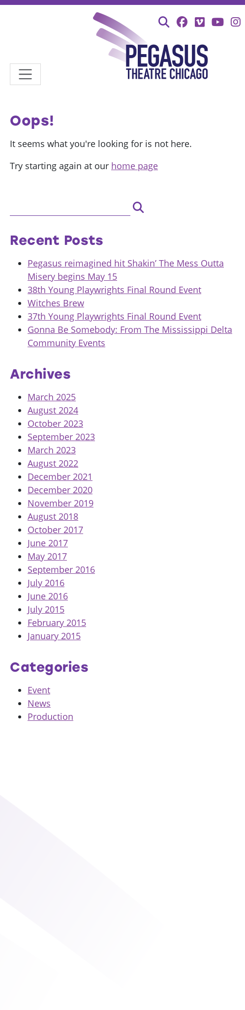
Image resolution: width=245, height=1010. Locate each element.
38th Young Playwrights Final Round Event (114, 290)
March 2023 (52, 450)
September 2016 (61, 569)
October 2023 (55, 423)
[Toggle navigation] (25, 74)
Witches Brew (56, 303)
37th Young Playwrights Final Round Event (114, 316)
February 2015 (57, 622)
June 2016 (48, 596)
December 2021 (60, 476)
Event (39, 690)
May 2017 (47, 556)
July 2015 (46, 609)
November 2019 (60, 503)
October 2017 (55, 529)
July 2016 (46, 583)
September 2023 (61, 437)
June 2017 (48, 543)
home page (134, 166)
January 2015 (54, 636)
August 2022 (53, 463)
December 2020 (60, 490)
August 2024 (53, 410)
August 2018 (53, 516)
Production (50, 716)
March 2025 (52, 397)
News (39, 703)
